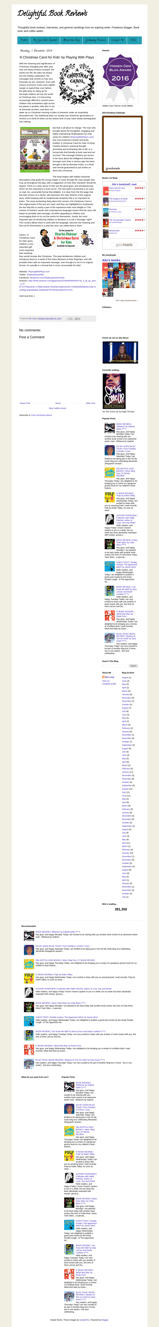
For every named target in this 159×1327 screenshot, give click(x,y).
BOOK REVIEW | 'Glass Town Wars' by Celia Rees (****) (126, 542)
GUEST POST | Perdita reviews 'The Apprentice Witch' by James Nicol (126, 564)
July (124, 711)
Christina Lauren (116, 212)
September (127, 745)
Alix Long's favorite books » (127, 301)
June (124, 681)
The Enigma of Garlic (118, 199)
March (125, 691)
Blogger (105, 1320)
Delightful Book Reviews (52, 14)
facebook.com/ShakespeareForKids (47, 277)
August (125, 677)
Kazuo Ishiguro (115, 190)
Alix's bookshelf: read (124, 184)
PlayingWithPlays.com (82, 137)
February (126, 728)
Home (23, 40)
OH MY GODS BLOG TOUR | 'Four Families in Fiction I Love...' (126, 448)
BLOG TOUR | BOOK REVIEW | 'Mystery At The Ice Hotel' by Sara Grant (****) (126, 637)
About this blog (71, 40)
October (125, 704)
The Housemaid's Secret (120, 220)
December (126, 698)
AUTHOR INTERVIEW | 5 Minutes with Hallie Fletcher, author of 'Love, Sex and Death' (126, 519)
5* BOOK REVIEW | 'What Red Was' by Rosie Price (125, 614)
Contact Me (117, 40)
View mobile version (57, 408)
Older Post (90, 403)
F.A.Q (133, 40)
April (124, 687)
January (125, 694)
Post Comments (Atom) (41, 415)
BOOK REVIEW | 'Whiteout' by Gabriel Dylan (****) (125, 426)
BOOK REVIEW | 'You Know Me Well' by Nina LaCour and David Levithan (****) (126, 590)
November (126, 701)
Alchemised (114, 230)
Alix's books (111, 260)
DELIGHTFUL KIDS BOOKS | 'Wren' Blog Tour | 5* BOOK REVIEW (125, 472)
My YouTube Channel (45, 40)
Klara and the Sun (117, 188)
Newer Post (25, 403)
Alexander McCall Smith (118, 201)
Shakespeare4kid (35, 274)
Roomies (113, 209)
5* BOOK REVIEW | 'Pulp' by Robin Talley (125, 494)
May (124, 684)
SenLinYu (114, 233)
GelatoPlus (84, 1320)
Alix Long (109, 677)
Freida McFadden (116, 222)
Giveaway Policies (95, 40)
